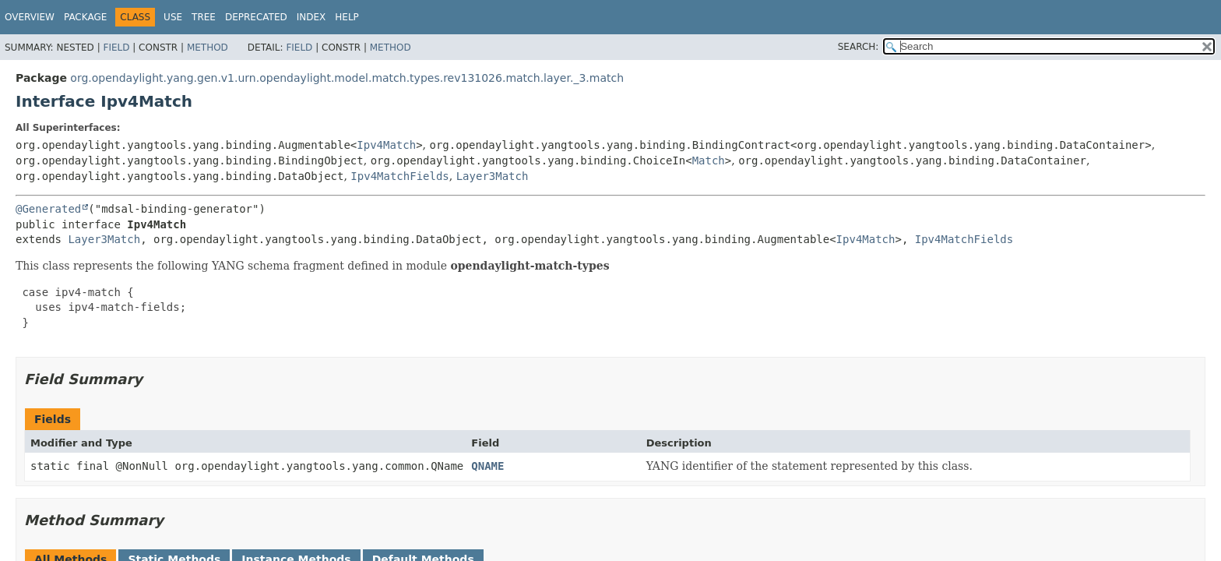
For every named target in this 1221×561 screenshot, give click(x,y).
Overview (30, 17)
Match (708, 160)
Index (311, 17)
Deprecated (256, 17)
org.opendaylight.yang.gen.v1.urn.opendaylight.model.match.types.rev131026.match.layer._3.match (347, 78)
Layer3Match (492, 176)
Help (347, 17)
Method (207, 47)
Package (85, 17)
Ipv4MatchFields (399, 176)
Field (116, 47)
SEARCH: (858, 46)
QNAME (487, 466)
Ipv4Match (386, 145)
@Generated (48, 209)
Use (173, 17)
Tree (204, 17)
